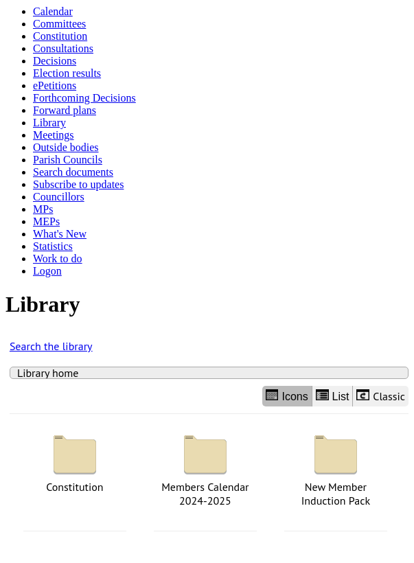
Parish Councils (67, 159)
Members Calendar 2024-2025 (205, 467)
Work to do (57, 258)
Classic (380, 396)
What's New (60, 234)
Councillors (58, 197)
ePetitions (54, 85)
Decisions (54, 61)
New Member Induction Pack (335, 467)
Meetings (53, 135)
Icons (287, 395)
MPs (43, 209)
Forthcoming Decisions (84, 98)
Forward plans (64, 110)
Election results (67, 73)
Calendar (53, 11)
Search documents (73, 172)
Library (49, 122)
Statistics (53, 246)
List (332, 395)
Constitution (60, 36)
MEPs (46, 221)
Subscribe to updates (78, 184)
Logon (47, 271)
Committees (59, 24)
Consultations (63, 48)
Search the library (51, 346)
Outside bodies (66, 147)
